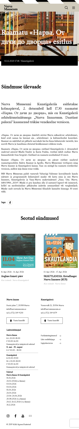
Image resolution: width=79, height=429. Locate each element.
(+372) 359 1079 (50, 313)
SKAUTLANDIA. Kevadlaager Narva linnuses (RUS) (60, 278)
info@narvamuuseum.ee (16, 309)
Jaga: (3, 203)
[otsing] (66, 7)
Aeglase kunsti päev (12, 276)
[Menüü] (73, 7)
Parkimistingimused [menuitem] (49, 336)
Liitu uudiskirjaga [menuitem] (48, 339)
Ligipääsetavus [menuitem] (47, 343)
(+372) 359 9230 (16, 313)
